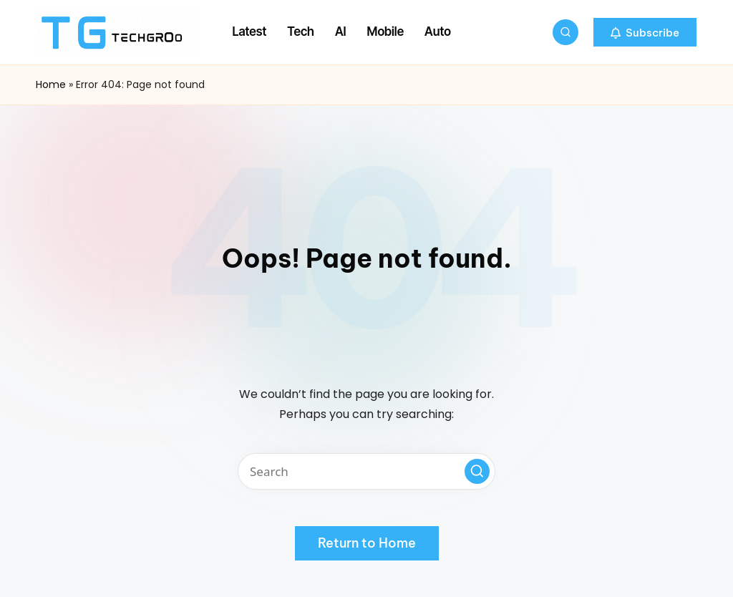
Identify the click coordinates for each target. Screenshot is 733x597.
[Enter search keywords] (366, 471)
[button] (645, 32)
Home (51, 84)
